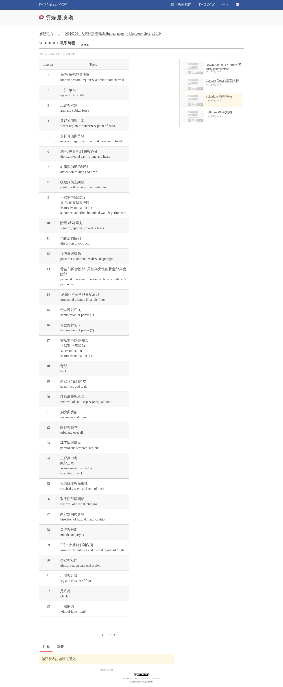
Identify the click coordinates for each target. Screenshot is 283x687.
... (59, 33)
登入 (72, 659)
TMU (150, 681)
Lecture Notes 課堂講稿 (222, 80)
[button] (238, 4)
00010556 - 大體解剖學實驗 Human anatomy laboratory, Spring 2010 (113, 33)
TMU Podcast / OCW (53, 5)
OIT (145, 681)
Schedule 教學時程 (219, 96)
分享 (86, 45)
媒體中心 (46, 33)
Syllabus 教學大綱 (219, 112)
